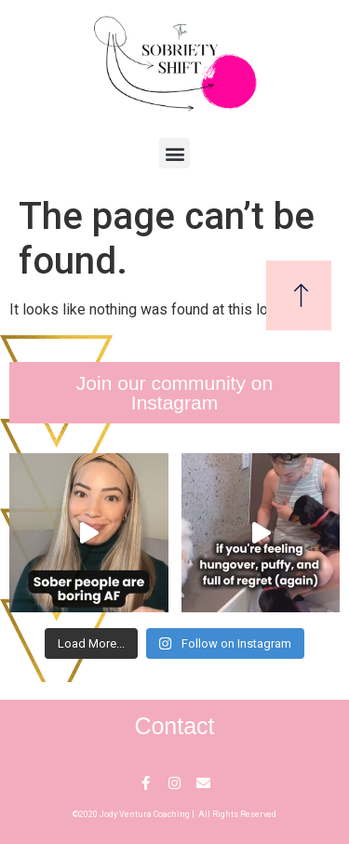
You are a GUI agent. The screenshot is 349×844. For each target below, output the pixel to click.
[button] (174, 153)
